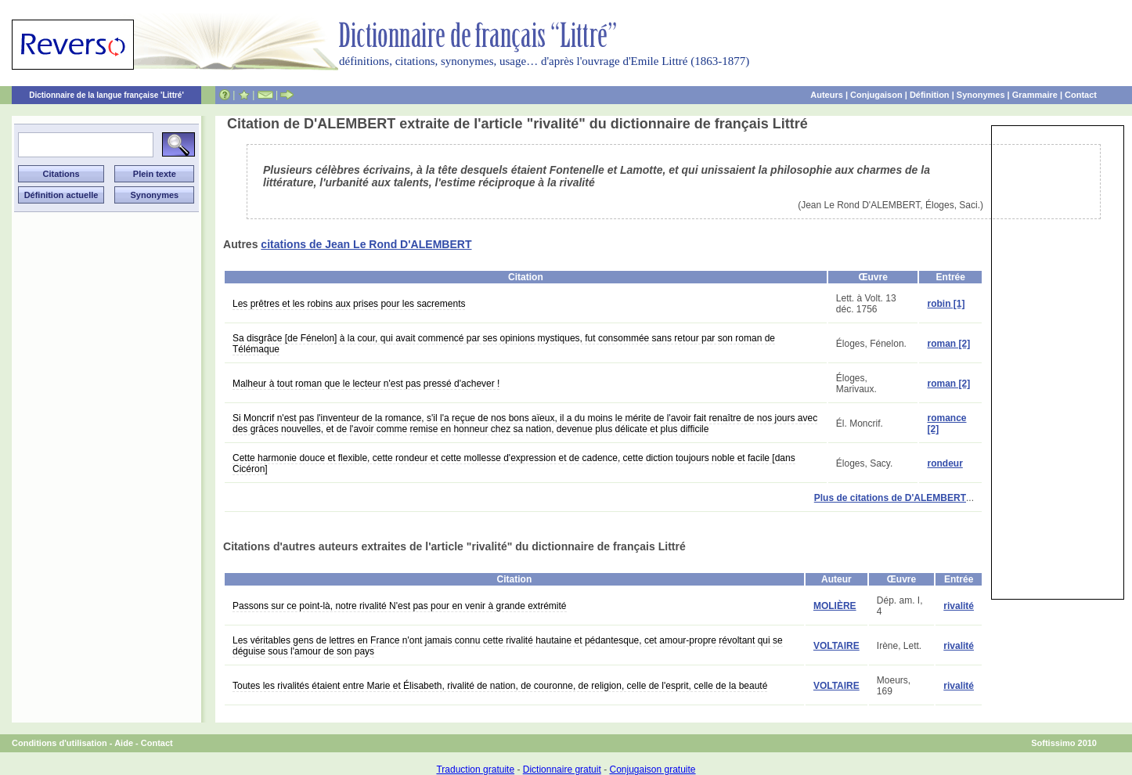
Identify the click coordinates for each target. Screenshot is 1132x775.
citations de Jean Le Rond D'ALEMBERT (366, 244)
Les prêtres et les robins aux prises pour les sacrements (349, 303)
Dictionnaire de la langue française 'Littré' (106, 95)
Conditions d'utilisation (59, 743)
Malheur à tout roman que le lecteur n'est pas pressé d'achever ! (366, 383)
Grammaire (1035, 94)
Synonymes (981, 94)
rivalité (958, 605)
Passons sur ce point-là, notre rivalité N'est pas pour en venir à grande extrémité (400, 605)
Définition (930, 94)
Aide (123, 743)
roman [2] (948, 343)
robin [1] (945, 303)
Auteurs (826, 94)
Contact (1081, 94)
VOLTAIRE (836, 645)
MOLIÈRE (834, 605)
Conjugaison (876, 94)
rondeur (944, 463)
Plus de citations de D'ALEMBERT (890, 497)
